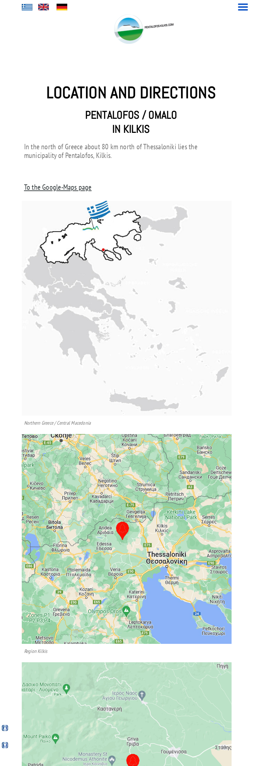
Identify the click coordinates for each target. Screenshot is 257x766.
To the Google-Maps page (58, 187)
